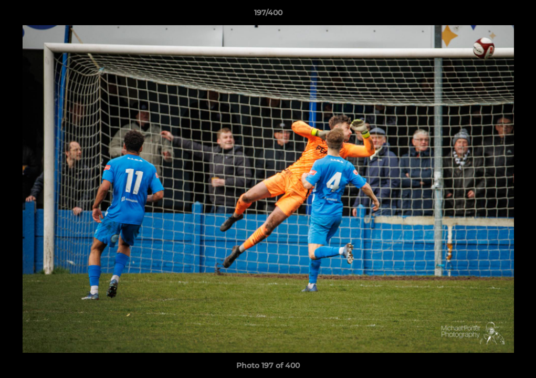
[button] (517, 15)
